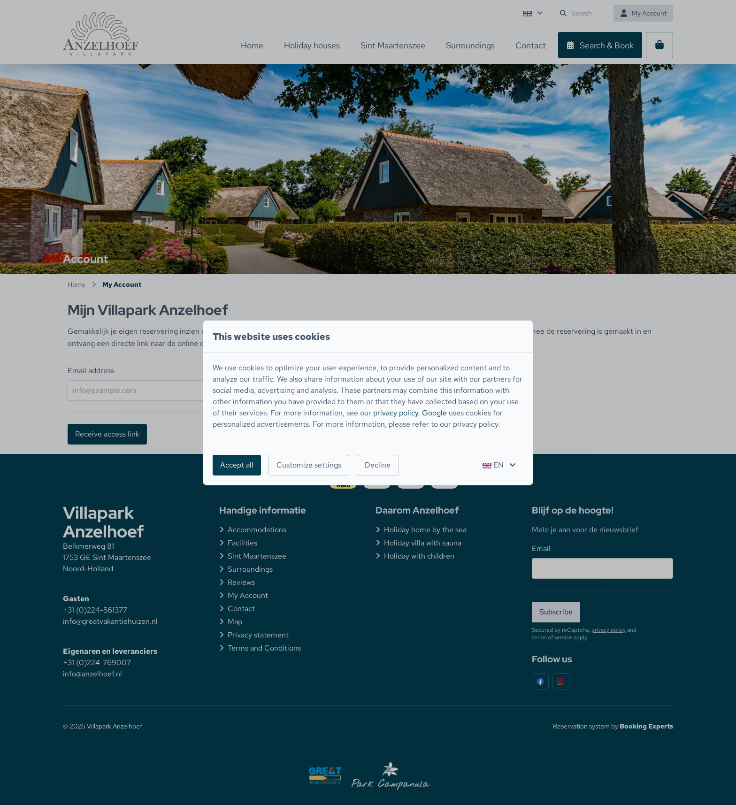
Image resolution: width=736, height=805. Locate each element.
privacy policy (395, 413)
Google (434, 413)
